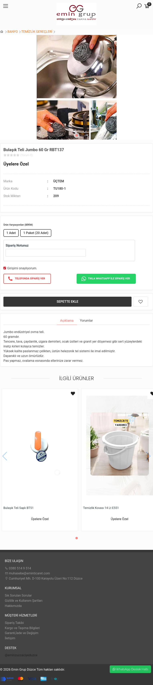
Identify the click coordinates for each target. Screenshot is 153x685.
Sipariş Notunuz (17, 245)
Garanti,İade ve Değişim (21, 633)
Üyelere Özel (16, 164)
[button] (76, 135)
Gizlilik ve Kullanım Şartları (24, 601)
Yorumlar (86, 320)
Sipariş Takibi (14, 623)
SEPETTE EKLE (67, 301)
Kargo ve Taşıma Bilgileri (22, 628)
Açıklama (67, 320)
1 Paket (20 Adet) (35, 233)
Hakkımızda (13, 606)
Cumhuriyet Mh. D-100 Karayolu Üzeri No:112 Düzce (43, 578)
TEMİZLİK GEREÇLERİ (36, 32)
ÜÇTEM (58, 181)
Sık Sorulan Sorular (18, 595)
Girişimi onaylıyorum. (22, 268)
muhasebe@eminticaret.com (27, 573)
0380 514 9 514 (18, 568)
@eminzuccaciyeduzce (21, 655)
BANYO (12, 32)
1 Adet (11, 233)
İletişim (10, 638)
